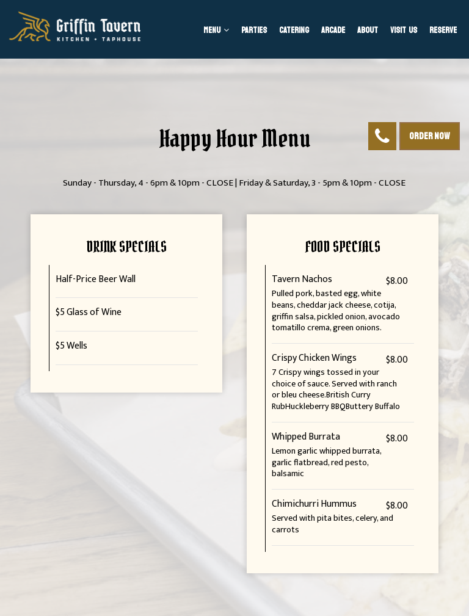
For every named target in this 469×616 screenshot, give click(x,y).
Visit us (403, 30)
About (367, 30)
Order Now (429, 136)
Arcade (333, 30)
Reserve (443, 30)
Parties (254, 30)
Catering (294, 30)
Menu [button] (216, 30)
